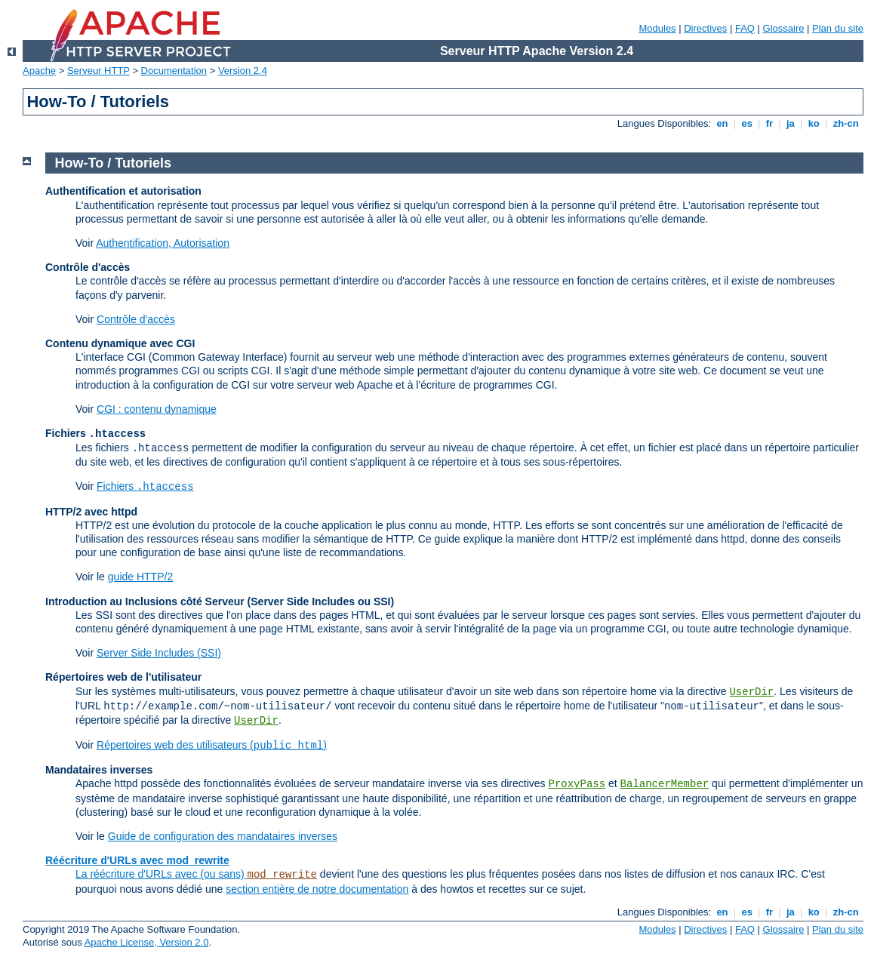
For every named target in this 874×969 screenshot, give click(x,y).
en (722, 123)
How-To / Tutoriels (113, 163)
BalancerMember (664, 784)
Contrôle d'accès (136, 319)
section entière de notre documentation (317, 889)
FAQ (745, 28)
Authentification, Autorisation (162, 243)
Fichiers (145, 486)
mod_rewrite (282, 875)
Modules (657, 28)
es (747, 123)
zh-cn (845, 123)
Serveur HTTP (98, 70)
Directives (705, 28)
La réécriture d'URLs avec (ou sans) (161, 874)
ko (813, 123)
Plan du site (837, 28)
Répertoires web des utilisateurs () (212, 745)
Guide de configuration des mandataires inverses (222, 836)
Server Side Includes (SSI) (159, 653)
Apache (39, 70)
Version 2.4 (242, 70)
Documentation (174, 70)
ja (790, 123)
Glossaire (784, 28)
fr (769, 123)
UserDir (751, 692)
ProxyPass (576, 784)
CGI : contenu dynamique (157, 409)
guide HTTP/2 (140, 577)
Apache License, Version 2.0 (147, 942)
